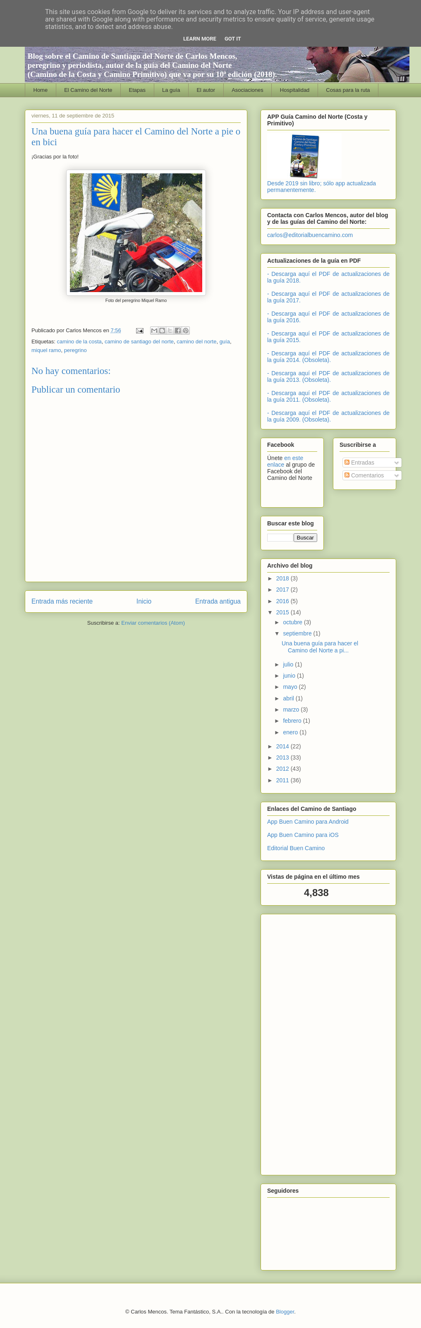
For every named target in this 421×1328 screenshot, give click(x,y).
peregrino (75, 350)
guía (225, 341)
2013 (283, 757)
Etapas (137, 90)
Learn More (199, 39)
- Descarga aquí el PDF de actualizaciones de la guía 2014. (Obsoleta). (328, 356)
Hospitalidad (295, 90)
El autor (205, 90)
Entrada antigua (218, 601)
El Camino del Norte (88, 90)
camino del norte (196, 341)
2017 (283, 589)
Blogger (285, 1312)
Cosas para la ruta (348, 90)
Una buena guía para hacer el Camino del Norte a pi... (320, 647)
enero (291, 732)
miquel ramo (46, 350)
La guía (171, 90)
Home (40, 90)
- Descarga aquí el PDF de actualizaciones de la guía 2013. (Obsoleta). (328, 376)
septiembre (298, 633)
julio (289, 664)
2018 (283, 578)
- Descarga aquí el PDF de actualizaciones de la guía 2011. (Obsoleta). (328, 396)
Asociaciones (247, 90)
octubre (293, 622)
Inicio (143, 601)
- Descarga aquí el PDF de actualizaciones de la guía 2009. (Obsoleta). (328, 416)
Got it (233, 39)
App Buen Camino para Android (308, 821)
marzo (292, 709)
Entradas (359, 462)
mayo (291, 686)
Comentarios (364, 475)
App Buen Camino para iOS (303, 835)
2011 (283, 780)
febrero (293, 720)
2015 (283, 612)
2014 (283, 746)
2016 (283, 601)
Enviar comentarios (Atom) (153, 623)
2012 (283, 768)
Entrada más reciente (62, 601)
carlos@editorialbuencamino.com (310, 235)
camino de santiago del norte (139, 341)
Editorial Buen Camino (296, 848)
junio (290, 675)
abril (289, 698)
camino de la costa (79, 341)
